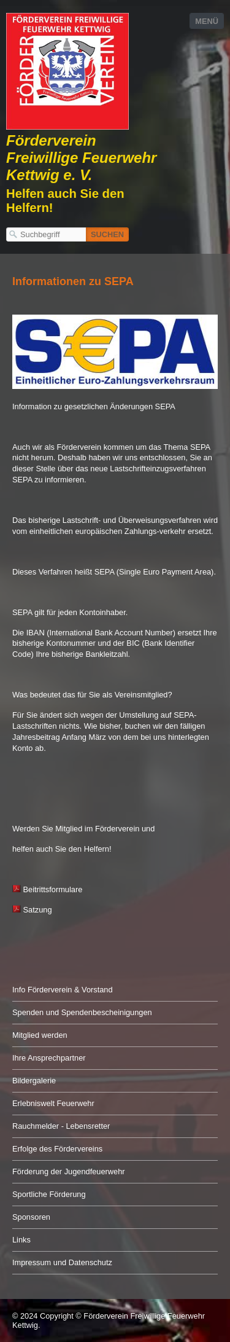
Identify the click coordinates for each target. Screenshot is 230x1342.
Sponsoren (31, 1217)
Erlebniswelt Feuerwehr (53, 1103)
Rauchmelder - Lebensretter (61, 1126)
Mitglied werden (39, 1035)
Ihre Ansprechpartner (49, 1057)
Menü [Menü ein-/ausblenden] (206, 21)
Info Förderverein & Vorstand (62, 989)
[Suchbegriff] (46, 234)
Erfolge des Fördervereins (57, 1148)
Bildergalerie (34, 1080)
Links (21, 1239)
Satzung (32, 909)
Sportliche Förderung (49, 1194)
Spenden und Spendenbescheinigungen (82, 1012)
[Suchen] (107, 234)
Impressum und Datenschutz (62, 1262)
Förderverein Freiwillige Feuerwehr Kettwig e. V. (81, 157)
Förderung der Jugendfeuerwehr (68, 1171)
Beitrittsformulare (53, 889)
